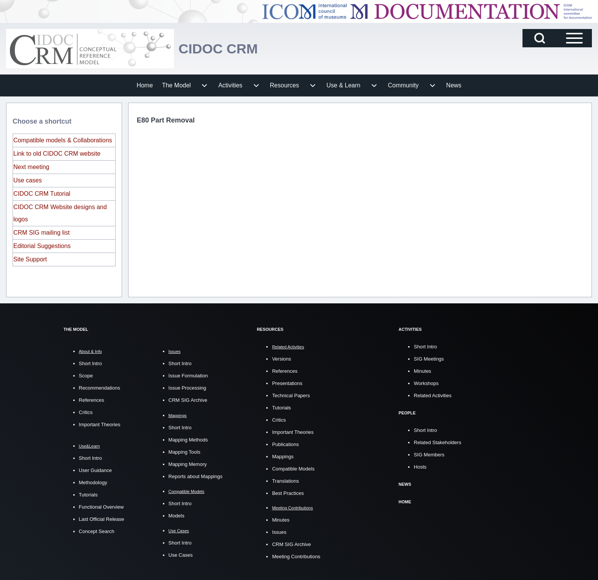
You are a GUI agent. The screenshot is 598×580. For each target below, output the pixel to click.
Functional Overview (101, 507)
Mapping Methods (188, 440)
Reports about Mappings (196, 476)
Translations (285, 480)
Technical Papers (291, 395)
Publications (285, 444)
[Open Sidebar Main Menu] (574, 38)
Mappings (282, 456)
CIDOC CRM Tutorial (41, 193)
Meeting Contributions (296, 556)
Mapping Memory (188, 464)
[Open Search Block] (539, 38)
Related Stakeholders (437, 442)
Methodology (93, 482)
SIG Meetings (429, 358)
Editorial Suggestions (42, 246)
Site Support (30, 259)
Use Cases (181, 555)
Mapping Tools (185, 452)
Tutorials (88, 495)
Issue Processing (187, 388)
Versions (281, 358)
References (91, 400)
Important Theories (100, 424)
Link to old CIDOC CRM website (57, 153)
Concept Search (96, 531)
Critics (86, 412)
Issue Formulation (188, 376)
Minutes (280, 519)
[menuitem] (145, 85)
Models (177, 516)
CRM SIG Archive (188, 400)
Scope (86, 376)
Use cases (27, 180)
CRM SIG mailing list (41, 232)
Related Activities (433, 395)
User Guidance (95, 470)
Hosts (420, 466)
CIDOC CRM (218, 48)
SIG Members (429, 454)
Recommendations (99, 388)
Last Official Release (101, 519)
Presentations (287, 383)
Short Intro (90, 363)
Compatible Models (293, 468)
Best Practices (288, 493)
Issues (279, 532)
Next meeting (31, 167)
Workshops (426, 383)
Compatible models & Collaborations (62, 140)
